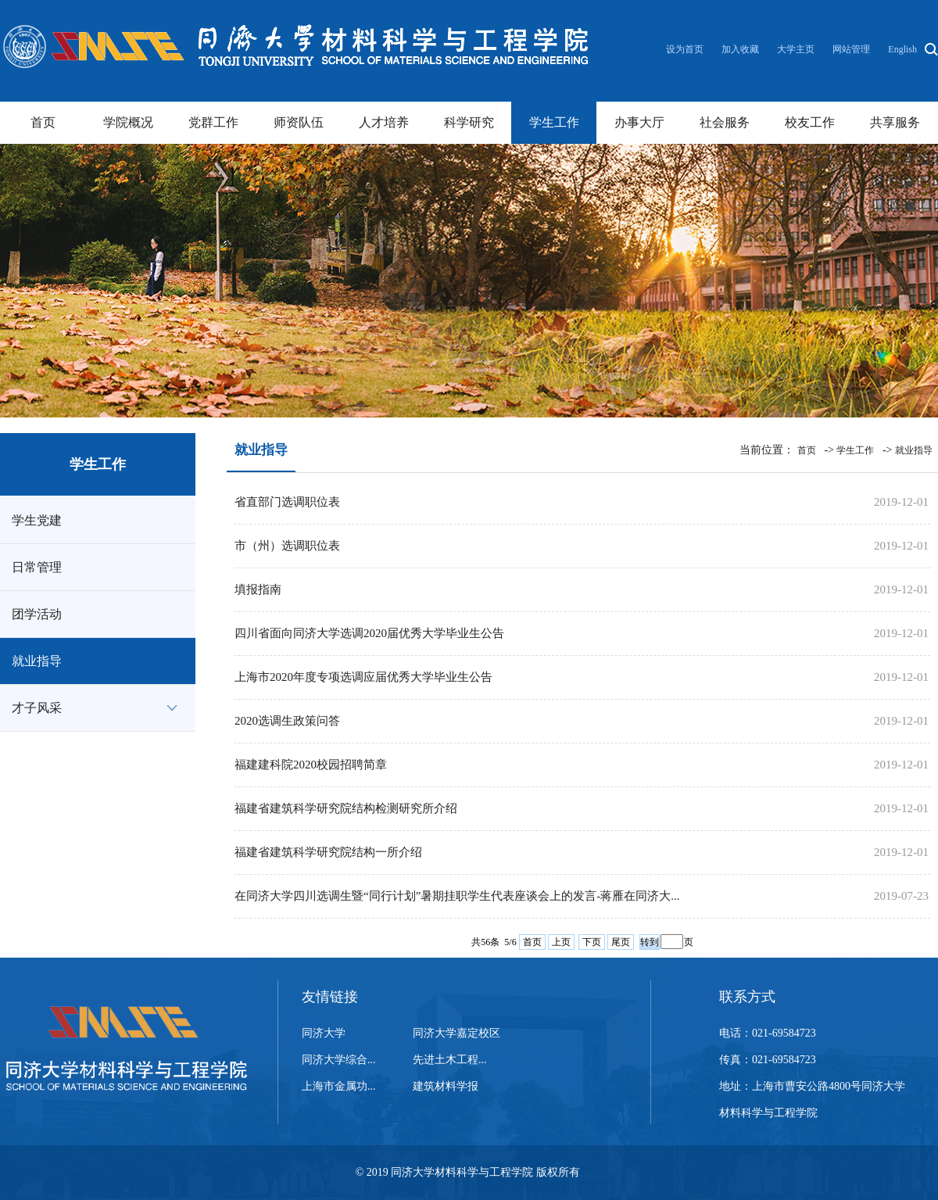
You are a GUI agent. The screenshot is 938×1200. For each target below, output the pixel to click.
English (902, 49)
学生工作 (554, 122)
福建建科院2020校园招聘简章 (310, 764)
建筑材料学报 (445, 1086)
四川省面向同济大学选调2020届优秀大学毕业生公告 (369, 633)
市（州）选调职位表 (287, 545)
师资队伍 (299, 122)
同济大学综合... (339, 1060)
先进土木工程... (450, 1060)
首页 (42, 122)
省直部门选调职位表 (287, 502)
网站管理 (851, 49)
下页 (591, 942)
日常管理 (37, 567)
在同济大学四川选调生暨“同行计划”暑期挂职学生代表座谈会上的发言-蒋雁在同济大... (457, 896)
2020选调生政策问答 (287, 721)
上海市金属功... (339, 1086)
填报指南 (257, 589)
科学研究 (469, 122)
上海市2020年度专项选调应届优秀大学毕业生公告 (363, 677)
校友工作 (810, 122)
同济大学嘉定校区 (456, 1033)
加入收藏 (741, 49)
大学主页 (795, 49)
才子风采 (37, 708)
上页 (561, 942)
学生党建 (37, 520)
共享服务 (895, 122)
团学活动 (37, 614)
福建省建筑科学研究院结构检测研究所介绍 (345, 808)
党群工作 (213, 122)
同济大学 (323, 1033)
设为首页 (686, 49)
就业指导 (37, 661)
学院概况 (128, 122)
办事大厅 (639, 122)
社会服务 (725, 122)
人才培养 (384, 122)
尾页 (620, 942)
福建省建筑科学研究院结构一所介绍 (328, 852)
